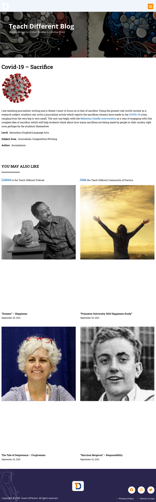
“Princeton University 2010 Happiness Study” (106, 313)
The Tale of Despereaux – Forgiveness (23, 455)
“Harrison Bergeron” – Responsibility (101, 455)
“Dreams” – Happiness (14, 313)
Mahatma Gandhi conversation (98, 118)
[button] (150, 6)
